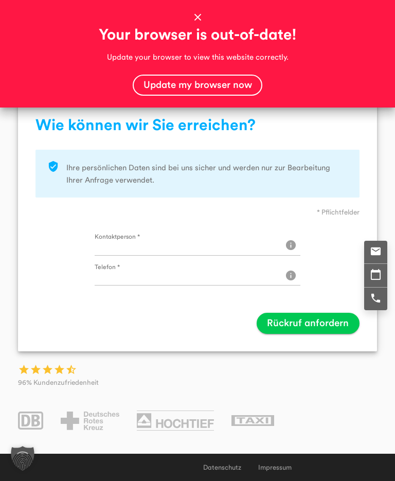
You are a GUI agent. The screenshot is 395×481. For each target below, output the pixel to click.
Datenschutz (222, 467)
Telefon (107, 266)
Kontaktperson (117, 236)
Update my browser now (197, 84)
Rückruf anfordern (308, 322)
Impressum (275, 467)
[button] (22, 458)
